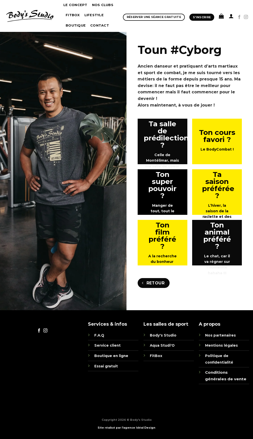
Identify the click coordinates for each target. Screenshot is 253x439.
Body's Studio (163, 335)
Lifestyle (94, 15)
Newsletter (79, 35)
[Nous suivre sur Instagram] (246, 17)
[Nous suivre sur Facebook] (239, 17)
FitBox (156, 356)
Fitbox (73, 15)
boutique (76, 25)
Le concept (75, 5)
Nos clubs (102, 5)
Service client (107, 345)
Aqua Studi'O (162, 345)
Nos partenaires (220, 335)
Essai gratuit (106, 366)
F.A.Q (99, 335)
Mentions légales (221, 345)
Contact (99, 25)
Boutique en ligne (111, 356)
